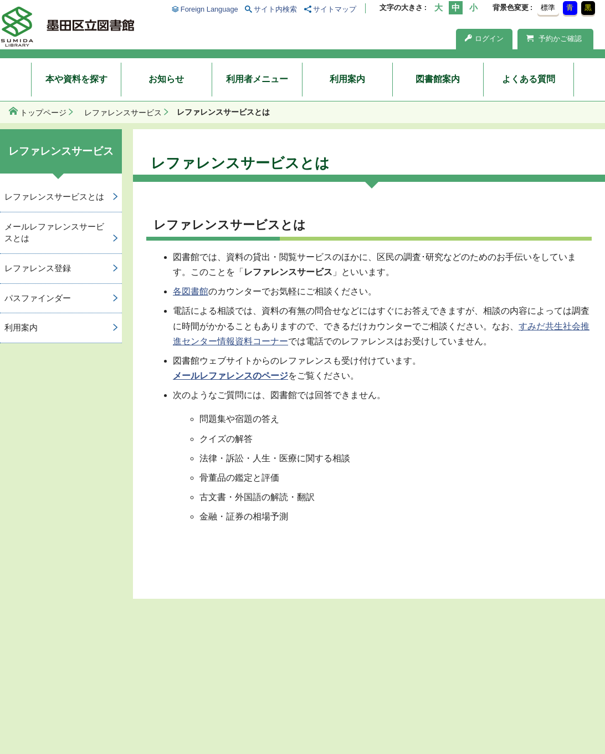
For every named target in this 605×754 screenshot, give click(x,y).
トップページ (43, 112)
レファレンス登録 (37, 268)
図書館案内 (438, 79)
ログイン (484, 38)
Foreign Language (209, 9)
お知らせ (166, 79)
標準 (548, 7)
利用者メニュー (257, 79)
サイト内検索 (275, 9)
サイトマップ (334, 9)
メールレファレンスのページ (230, 375)
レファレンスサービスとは (54, 196)
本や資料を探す (76, 79)
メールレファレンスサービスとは (54, 232)
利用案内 (347, 79)
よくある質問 (528, 79)
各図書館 (190, 291)
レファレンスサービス (123, 112)
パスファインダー (37, 298)
